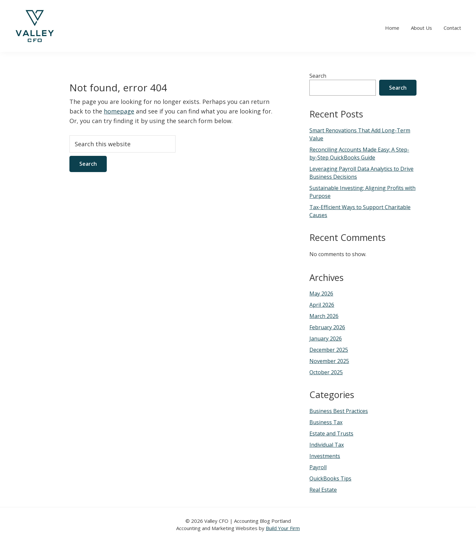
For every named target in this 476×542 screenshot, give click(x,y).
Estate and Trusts (331, 433)
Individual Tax (326, 444)
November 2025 (329, 361)
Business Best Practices (338, 411)
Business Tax (325, 422)
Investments (324, 456)
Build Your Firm (283, 528)
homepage (119, 111)
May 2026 (321, 293)
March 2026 (323, 316)
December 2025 (328, 349)
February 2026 (327, 327)
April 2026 (321, 304)
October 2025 (326, 372)
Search (317, 75)
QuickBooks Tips (330, 478)
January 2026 (325, 338)
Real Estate (323, 489)
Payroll (318, 467)
